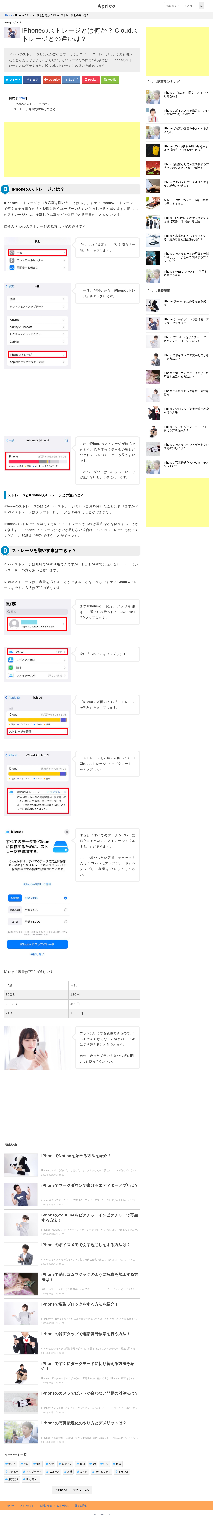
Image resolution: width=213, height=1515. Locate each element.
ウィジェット (27, 1505)
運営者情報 (81, 1505)
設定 (50, 1463)
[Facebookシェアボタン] (32, 79)
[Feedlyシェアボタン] (110, 79)
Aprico (107, 6)
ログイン (65, 1463)
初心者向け (31, 1479)
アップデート (32, 1471)
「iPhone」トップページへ (72, 1490)
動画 (80, 1463)
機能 (117, 1463)
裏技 (68, 1471)
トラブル (122, 1471)
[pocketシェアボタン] (91, 79)
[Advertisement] (72, 149)
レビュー (12, 1471)
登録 (24, 1463)
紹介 (104, 1463)
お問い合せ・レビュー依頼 (54, 1505)
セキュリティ (101, 1471)
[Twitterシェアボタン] (13, 79)
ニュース (53, 1471)
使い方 (10, 1463)
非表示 (21, 98)
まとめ (82, 1471)
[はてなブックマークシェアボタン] (71, 79)
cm (92, 1463)
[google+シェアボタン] (52, 79)
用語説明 (12, 1479)
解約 (37, 1463)
